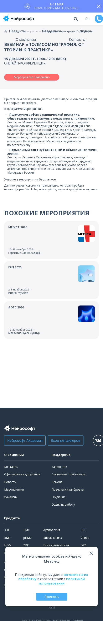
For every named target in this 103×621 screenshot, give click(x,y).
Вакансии (10, 497)
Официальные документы (22, 474)
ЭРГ (26, 545)
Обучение (59, 497)
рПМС (27, 538)
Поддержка (51, 31)
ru (87, 18)
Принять (51, 596)
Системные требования (68, 474)
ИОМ (7, 545)
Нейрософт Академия (24, 440)
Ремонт (57, 482)
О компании (26, 39)
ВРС (84, 545)
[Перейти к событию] (51, 240)
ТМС (26, 530)
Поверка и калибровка (68, 489)
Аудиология (51, 530)
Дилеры (85, 31)
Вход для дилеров (65, 440)
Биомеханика (52, 538)
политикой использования (62, 581)
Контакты (77, 39)
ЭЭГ (7, 530)
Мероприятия (14, 489)
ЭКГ (83, 530)
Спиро (85, 538)
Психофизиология (56, 545)
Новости (10, 482)
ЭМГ (7, 538)
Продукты (17, 31)
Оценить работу (63, 504)
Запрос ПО (59, 467)
